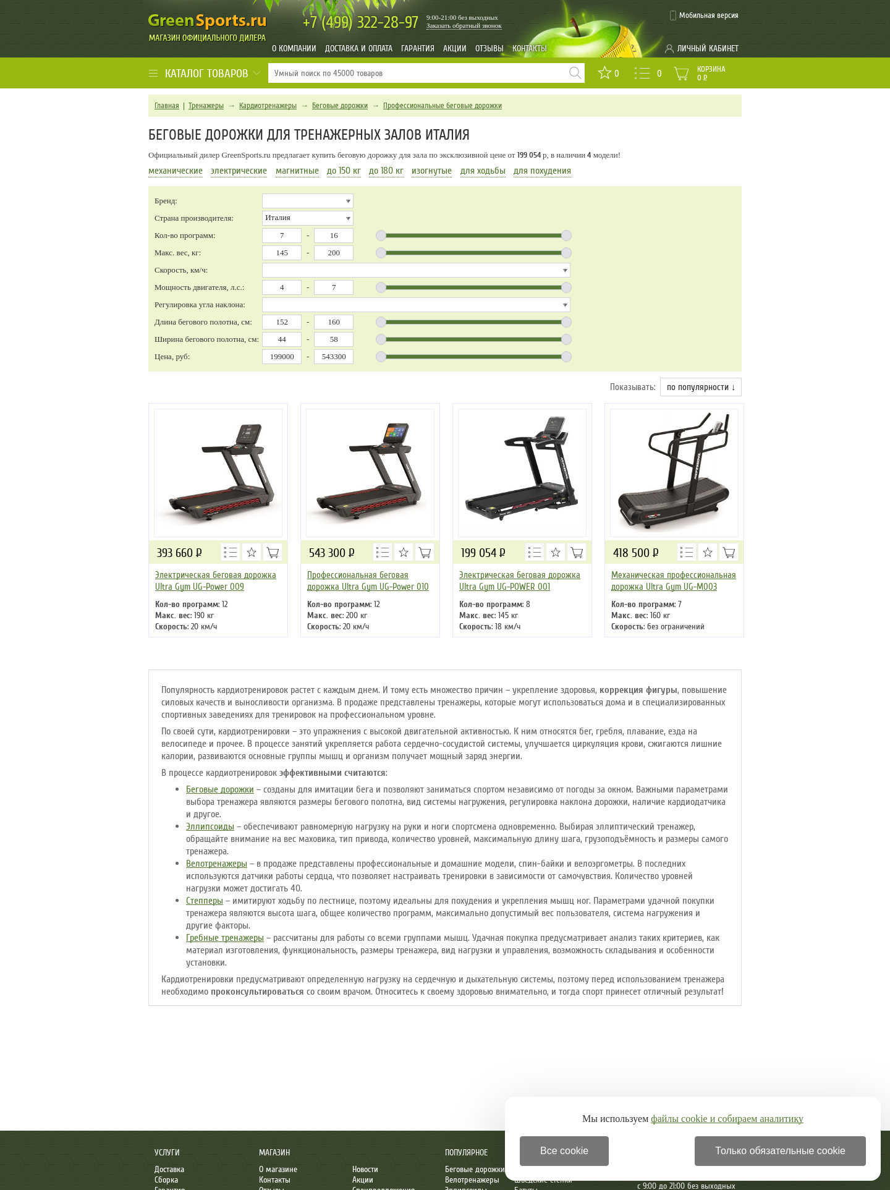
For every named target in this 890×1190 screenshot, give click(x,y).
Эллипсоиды (210, 826)
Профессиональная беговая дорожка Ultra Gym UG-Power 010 (368, 580)
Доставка (169, 1169)
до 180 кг (386, 170)
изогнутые (432, 170)
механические (175, 170)
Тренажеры (206, 106)
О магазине (278, 1169)
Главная (167, 106)
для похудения (542, 170)
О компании (294, 48)
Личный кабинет (708, 48)
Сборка (166, 1180)
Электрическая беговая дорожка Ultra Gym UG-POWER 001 (519, 580)
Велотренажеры (216, 863)
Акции (455, 48)
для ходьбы (483, 170)
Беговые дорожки (340, 106)
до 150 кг (344, 170)
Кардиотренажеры (268, 106)
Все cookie (564, 1150)
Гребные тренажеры (225, 938)
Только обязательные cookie (780, 1150)
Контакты (529, 48)
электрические (239, 170)
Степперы (204, 901)
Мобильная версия (709, 15)
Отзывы (489, 48)
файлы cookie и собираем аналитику (727, 1118)
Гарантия (417, 48)
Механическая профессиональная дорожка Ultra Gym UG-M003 (673, 580)
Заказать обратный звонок (464, 25)
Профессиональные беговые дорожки (442, 106)
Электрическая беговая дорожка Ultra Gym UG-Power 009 (215, 580)
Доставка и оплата (358, 48)
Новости (365, 1169)
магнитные (297, 170)
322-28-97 (360, 22)
